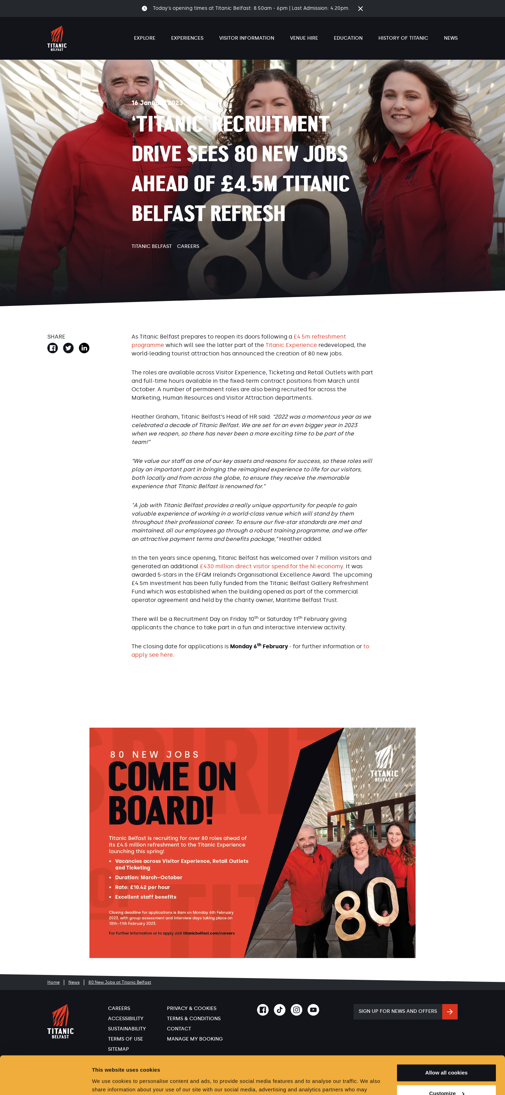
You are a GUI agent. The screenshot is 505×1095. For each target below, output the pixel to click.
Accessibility (125, 1019)
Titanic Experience (291, 345)
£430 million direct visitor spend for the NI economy (271, 566)
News (451, 38)
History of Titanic (403, 38)
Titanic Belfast (152, 246)
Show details (108, 1081)
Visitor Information (246, 38)
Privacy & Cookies (191, 1008)
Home (53, 982)
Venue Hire (304, 38)
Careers (188, 246)
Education (348, 38)
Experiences (187, 38)
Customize (446, 1058)
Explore (144, 38)
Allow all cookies (446, 1037)
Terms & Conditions (194, 1019)
